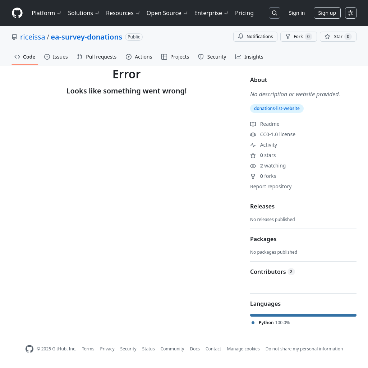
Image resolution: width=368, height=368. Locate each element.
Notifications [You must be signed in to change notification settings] (255, 36)
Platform (47, 13)
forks (263, 175)
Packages (263, 239)
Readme (265, 123)
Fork (298, 36)
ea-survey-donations (86, 37)
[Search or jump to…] (274, 13)
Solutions (84, 13)
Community (172, 349)
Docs (195, 349)
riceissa (32, 37)
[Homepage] (17, 13)
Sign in (297, 12)
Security (128, 349)
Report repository (270, 186)
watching (268, 165)
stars (263, 155)
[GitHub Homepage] (29, 349)
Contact (213, 349)
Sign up (327, 12)
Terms (88, 349)
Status (148, 349)
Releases (262, 206)
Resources (123, 13)
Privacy (107, 349)
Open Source (168, 13)
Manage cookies (243, 349)
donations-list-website (277, 108)
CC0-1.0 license (272, 134)
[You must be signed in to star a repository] (338, 37)
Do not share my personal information (304, 349)
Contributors (272, 272)
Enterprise (211, 13)
